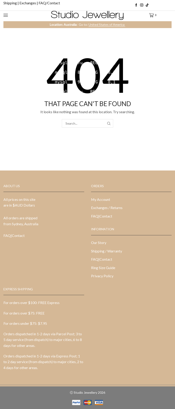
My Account (100, 199)
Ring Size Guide (103, 267)
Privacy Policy (102, 276)
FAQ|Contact (14, 235)
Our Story (98, 242)
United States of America (107, 24)
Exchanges (28, 3)
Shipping (10, 3)
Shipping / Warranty (106, 251)
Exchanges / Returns (107, 207)
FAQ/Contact (49, 3)
